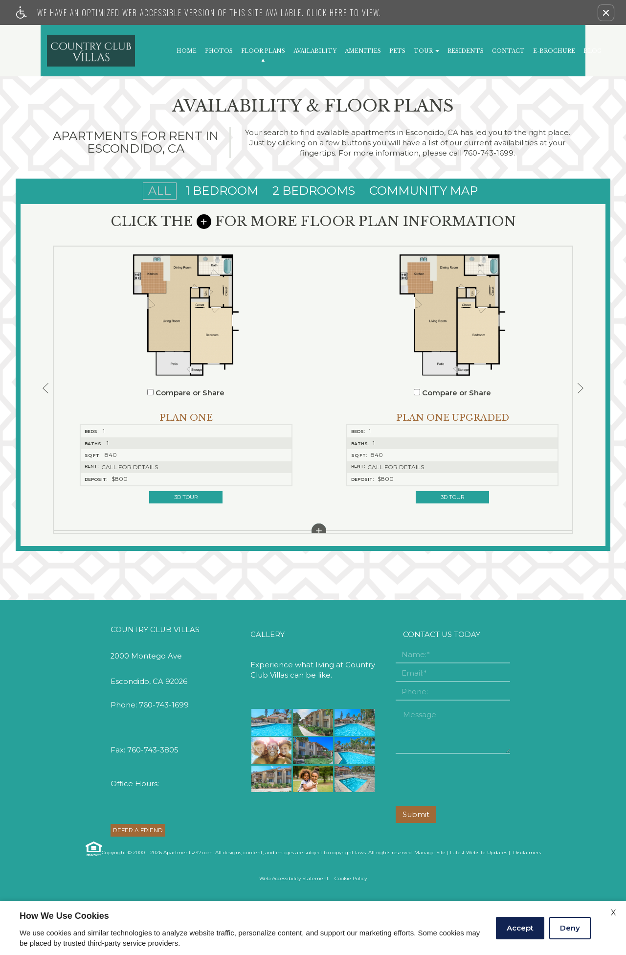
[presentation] (470, 827)
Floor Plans (263, 51)
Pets (397, 51)
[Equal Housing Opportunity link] (93, 895)
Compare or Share (126, 396)
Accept (520, 927)
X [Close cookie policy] (613, 912)
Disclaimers (526, 899)
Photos (219, 51)
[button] (606, 13)
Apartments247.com (188, 899)
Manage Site (430, 899)
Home (187, 51)
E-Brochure (554, 51)
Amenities (363, 51)
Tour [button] (426, 51)
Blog (592, 51)
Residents (465, 51)
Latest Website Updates (478, 899)
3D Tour (126, 500)
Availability (314, 51)
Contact (508, 51)
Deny (570, 927)
